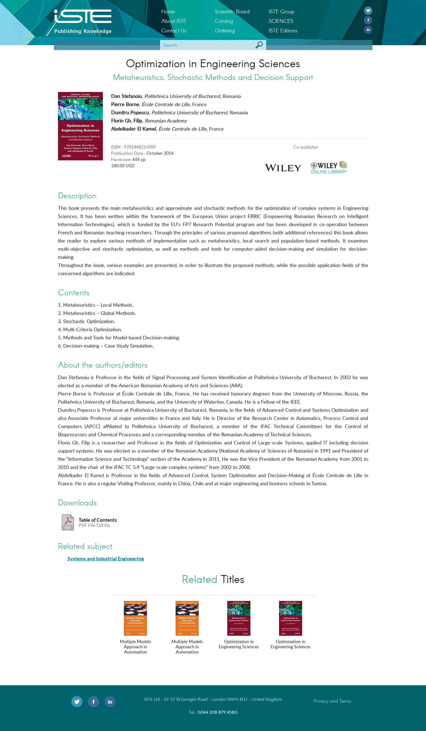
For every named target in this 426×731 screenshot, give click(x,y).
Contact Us (173, 30)
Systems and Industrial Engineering (106, 558)
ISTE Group (281, 11)
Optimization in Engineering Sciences (239, 625)
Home (168, 11)
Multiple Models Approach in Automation (135, 628)
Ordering (225, 30)
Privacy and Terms (332, 701)
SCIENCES (281, 21)
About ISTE (173, 21)
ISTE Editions (283, 30)
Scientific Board (232, 11)
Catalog (224, 21)
